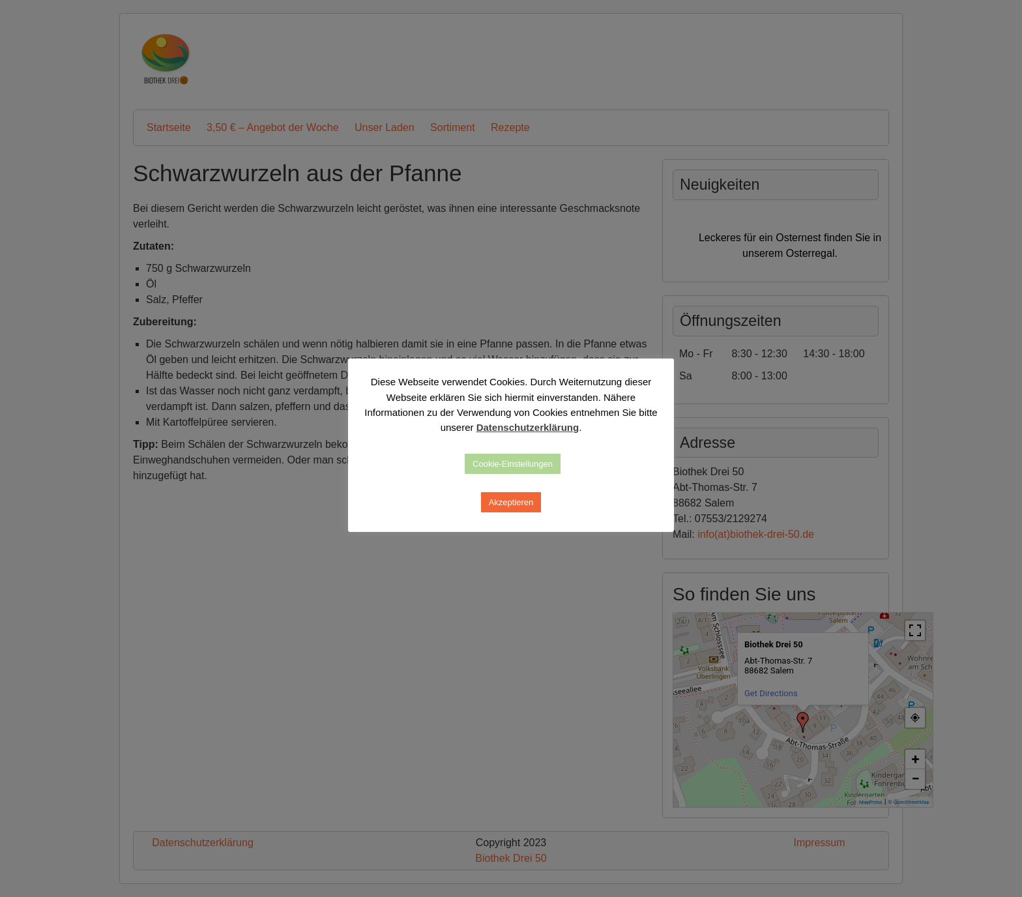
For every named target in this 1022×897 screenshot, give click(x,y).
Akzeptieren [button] (511, 502)
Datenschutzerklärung (527, 427)
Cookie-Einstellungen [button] (513, 464)
